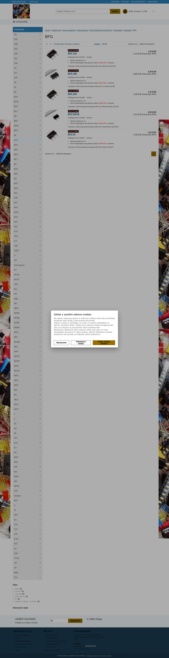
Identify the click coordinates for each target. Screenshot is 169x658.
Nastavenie (61, 343)
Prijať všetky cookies (104, 343)
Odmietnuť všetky (81, 343)
